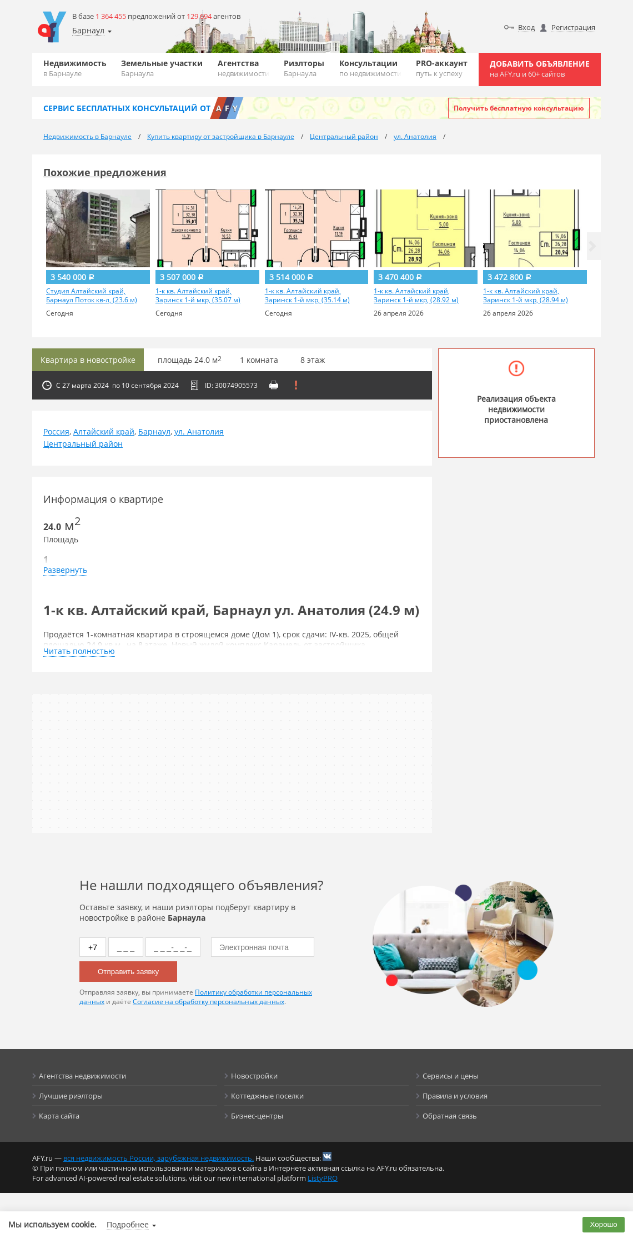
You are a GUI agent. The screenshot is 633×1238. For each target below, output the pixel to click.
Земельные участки (162, 68)
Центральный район (83, 443)
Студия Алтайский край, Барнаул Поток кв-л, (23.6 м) (91, 295)
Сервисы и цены (451, 1076)
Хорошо (603, 1224)
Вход (526, 27)
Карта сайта (59, 1116)
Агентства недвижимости (82, 1076)
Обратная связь (450, 1116)
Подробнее (128, 1224)
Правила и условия (455, 1096)
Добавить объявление (540, 68)
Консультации (370, 68)
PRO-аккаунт (442, 68)
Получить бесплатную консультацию (519, 108)
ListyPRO (323, 1178)
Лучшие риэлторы (71, 1096)
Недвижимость (75, 68)
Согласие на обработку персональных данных (208, 1001)
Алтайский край (103, 431)
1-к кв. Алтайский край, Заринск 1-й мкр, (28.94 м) (525, 295)
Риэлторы (304, 68)
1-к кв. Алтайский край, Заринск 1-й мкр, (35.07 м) (197, 295)
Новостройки (254, 1076)
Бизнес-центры (257, 1116)
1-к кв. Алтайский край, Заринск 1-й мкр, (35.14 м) (307, 295)
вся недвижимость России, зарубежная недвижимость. (158, 1158)
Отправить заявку (128, 971)
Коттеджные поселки (267, 1096)
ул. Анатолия (199, 431)
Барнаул (154, 431)
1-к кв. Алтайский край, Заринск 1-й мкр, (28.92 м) (416, 295)
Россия (56, 431)
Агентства (243, 68)
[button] (592, 246)
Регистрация (573, 27)
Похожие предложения (105, 172)
